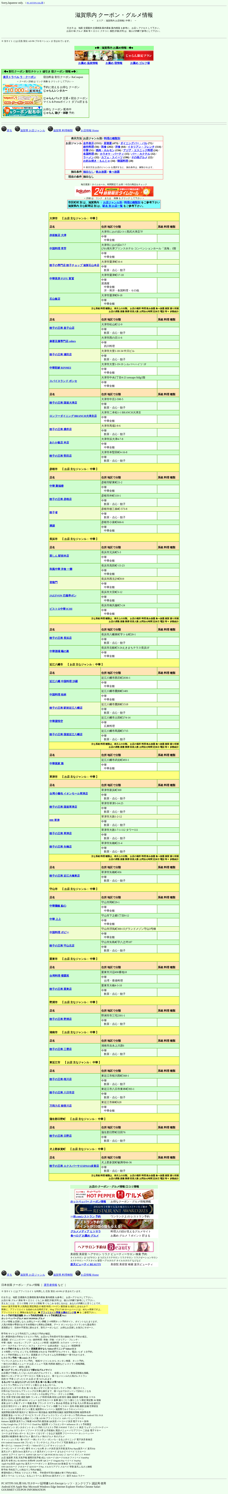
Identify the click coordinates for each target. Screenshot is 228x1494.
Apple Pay (20, 1463)
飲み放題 (101, 171)
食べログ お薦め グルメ (84, 1235)
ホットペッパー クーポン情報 (88, 1201)
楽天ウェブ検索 (24, 1421)
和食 (104, 146)
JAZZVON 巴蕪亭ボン (62, 595)
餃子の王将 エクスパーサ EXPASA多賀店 (74, 1165)
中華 (86, 150)
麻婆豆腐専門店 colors (62, 341)
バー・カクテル (140, 153)
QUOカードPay (36, 1466)
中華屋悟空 (56, 721)
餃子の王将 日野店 (60, 1135)
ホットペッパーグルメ (12, 1318)
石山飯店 (54, 298)
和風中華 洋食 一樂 (60, 569)
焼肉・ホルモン (105, 150)
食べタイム (6, 1445)
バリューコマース (75, 1418)
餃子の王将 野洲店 (60, 1019)
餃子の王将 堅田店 (60, 455)
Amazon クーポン (22, 1445)
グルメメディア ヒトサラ (85, 1231)
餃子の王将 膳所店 (60, 429)
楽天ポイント (58, 1476)
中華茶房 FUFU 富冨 (61, 278)
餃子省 (53, 512)
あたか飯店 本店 (59, 442)
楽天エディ (6, 1451)
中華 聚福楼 (56, 485)
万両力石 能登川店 (60, 1105)
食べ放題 (114, 171)
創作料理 (88, 146)
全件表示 (88, 143)
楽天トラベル (7, 1476)
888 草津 (54, 820)
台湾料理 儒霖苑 (59, 975)
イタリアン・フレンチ (141, 146)
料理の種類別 (112, 138)
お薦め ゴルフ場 (140, 63)
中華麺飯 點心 (57, 905)
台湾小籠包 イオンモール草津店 (68, 793)
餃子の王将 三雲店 (60, 1049)
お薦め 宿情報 (114, 63)
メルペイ (64, 1466)
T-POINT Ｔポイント (69, 1427)
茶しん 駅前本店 (59, 555)
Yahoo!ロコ (70, 1348)
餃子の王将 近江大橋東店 (64, 875)
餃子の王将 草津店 (60, 833)
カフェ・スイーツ (112, 157)
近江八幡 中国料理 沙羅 (63, 681)
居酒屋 (108, 143)
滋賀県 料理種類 (60, 130)
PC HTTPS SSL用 (35, 3)
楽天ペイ (82, 1448)
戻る (6, 130)
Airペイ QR (42, 1454)
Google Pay (12, 1424)
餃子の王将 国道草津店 (63, 806)
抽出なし (88, 171)
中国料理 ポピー (59, 932)
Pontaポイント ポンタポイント (16, 1427)
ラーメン (88, 157)
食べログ (5, 1370)
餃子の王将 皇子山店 (61, 327)
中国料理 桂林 (57, 694)
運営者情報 (50, 1284)
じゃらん (20, 1476)
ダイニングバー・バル (133, 143)
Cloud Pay (36, 1424)
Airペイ (21, 1454)
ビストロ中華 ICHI (60, 608)
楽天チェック (30, 1451)
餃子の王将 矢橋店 (60, 846)
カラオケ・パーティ (112, 153)
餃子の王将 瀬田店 (60, 354)
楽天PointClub (54, 1463)
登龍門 (53, 582)
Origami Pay (58, 1460)
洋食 (117, 146)
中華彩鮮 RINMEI (60, 367)
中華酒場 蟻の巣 (59, 651)
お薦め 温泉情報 (88, 63)
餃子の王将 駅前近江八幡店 (65, 707)
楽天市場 (60, 1448)
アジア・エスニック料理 (138, 150)
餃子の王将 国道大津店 (63, 402)
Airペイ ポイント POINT (78, 1454)
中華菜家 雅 (56, 763)
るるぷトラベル (34, 1476)
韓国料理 (122, 160)
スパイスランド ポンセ (63, 381)
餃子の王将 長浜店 (60, 638)
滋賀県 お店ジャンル (30, 130)
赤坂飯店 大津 (57, 235)
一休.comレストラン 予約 (85, 1216)
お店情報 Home (87, 130)
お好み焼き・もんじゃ (96, 160)
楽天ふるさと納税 (83, 1466)
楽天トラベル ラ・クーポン (19, 77)
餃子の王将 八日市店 (61, 1092)
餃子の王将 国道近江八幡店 (65, 734)
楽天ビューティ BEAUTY (85, 1264)
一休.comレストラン (27, 1358)
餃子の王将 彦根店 (60, 499)
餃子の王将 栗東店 (60, 989)
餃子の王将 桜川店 (60, 1079)
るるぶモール (7, 1382)
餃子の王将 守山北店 (61, 945)
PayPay (77, 1460)
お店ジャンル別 (112, 202)
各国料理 (88, 153)
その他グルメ (139, 157)
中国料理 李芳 (57, 248)
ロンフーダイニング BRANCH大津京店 (73, 416)
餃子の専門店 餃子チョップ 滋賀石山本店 (74, 265)
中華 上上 (55, 919)
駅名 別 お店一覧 (112, 205)
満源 (52, 525)
